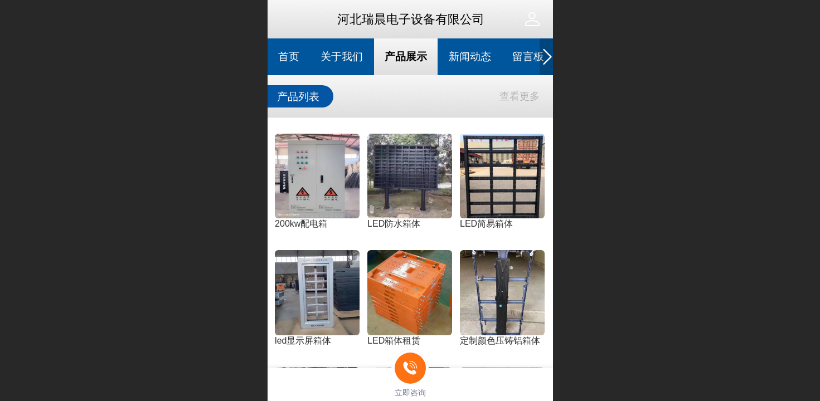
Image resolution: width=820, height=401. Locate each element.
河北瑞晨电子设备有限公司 (410, 19)
